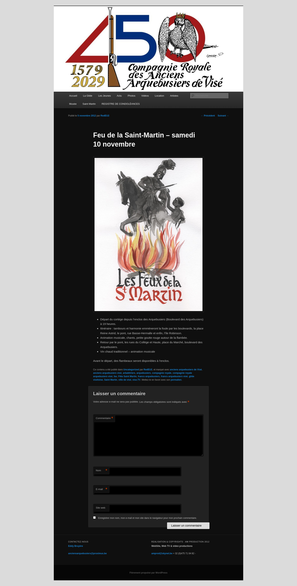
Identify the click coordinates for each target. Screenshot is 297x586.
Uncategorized (131, 369)
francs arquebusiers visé (174, 376)
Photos (131, 95)
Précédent (208, 115)
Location (159, 95)
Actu (119, 95)
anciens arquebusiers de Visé (186, 369)
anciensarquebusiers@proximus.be (87, 553)
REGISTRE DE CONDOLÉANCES (121, 103)
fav (115, 376)
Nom (101, 470)
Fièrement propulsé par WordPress (148, 572)
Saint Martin (89, 103)
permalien (176, 379)
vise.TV (136, 379)
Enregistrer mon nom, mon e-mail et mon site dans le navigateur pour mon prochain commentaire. (147, 518)
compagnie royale (161, 373)
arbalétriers (129, 373)
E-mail (101, 489)
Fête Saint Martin (127, 376)
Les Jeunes (104, 95)
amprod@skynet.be (161, 553)
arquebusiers (144, 373)
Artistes (174, 95)
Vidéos (145, 95)
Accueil (73, 95)
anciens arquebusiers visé (107, 373)
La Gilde (87, 95)
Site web (100, 507)
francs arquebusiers (149, 376)
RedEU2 (105, 115)
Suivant (223, 115)
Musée (73, 103)
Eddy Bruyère (75, 546)
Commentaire (104, 418)
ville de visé (124, 379)
